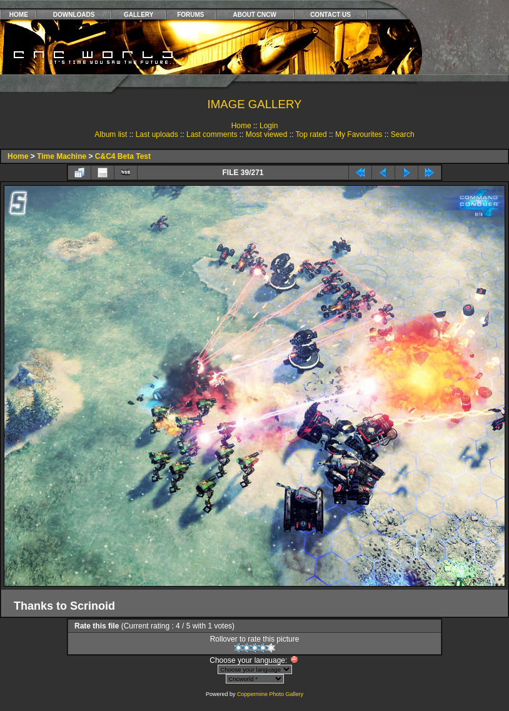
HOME (18, 14)
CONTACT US (330, 14)
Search (403, 134)
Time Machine (61, 156)
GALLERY (138, 14)
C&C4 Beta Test (123, 156)
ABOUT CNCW (254, 14)
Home (241, 125)
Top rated (311, 134)
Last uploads (157, 134)
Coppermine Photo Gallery (270, 694)
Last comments (211, 134)
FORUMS (190, 14)
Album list (110, 134)
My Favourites (358, 134)
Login (269, 125)
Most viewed (267, 134)
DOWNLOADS (74, 14)
